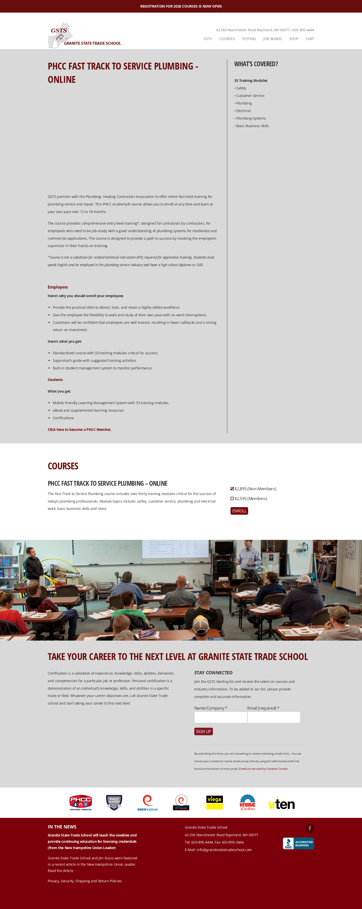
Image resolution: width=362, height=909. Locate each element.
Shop (293, 38)
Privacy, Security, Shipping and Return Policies (85, 881)
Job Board (272, 38)
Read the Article (60, 870)
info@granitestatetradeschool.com (224, 849)
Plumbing (244, 103)
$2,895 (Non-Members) (255, 489)
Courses (227, 38)
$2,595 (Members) (250, 498)
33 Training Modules (250, 80)
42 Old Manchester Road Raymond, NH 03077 (253, 29)
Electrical (243, 110)
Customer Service (250, 95)
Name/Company (210, 708)
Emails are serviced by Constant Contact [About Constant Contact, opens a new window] (263, 769)
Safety (241, 88)
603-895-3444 (233, 842)
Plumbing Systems (251, 118)
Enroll (239, 511)
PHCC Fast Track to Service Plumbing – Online (107, 483)
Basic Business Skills (252, 125)
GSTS (208, 38)
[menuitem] (208, 39)
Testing (249, 38)
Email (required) (263, 708)
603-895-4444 (303, 29)
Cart (310, 38)
